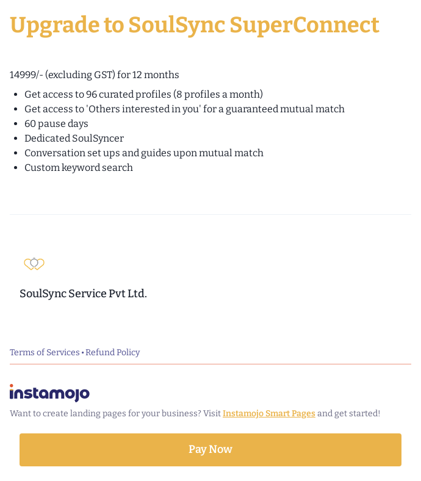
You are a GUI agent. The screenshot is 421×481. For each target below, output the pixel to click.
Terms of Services (45, 352)
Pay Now (210, 449)
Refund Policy (112, 352)
